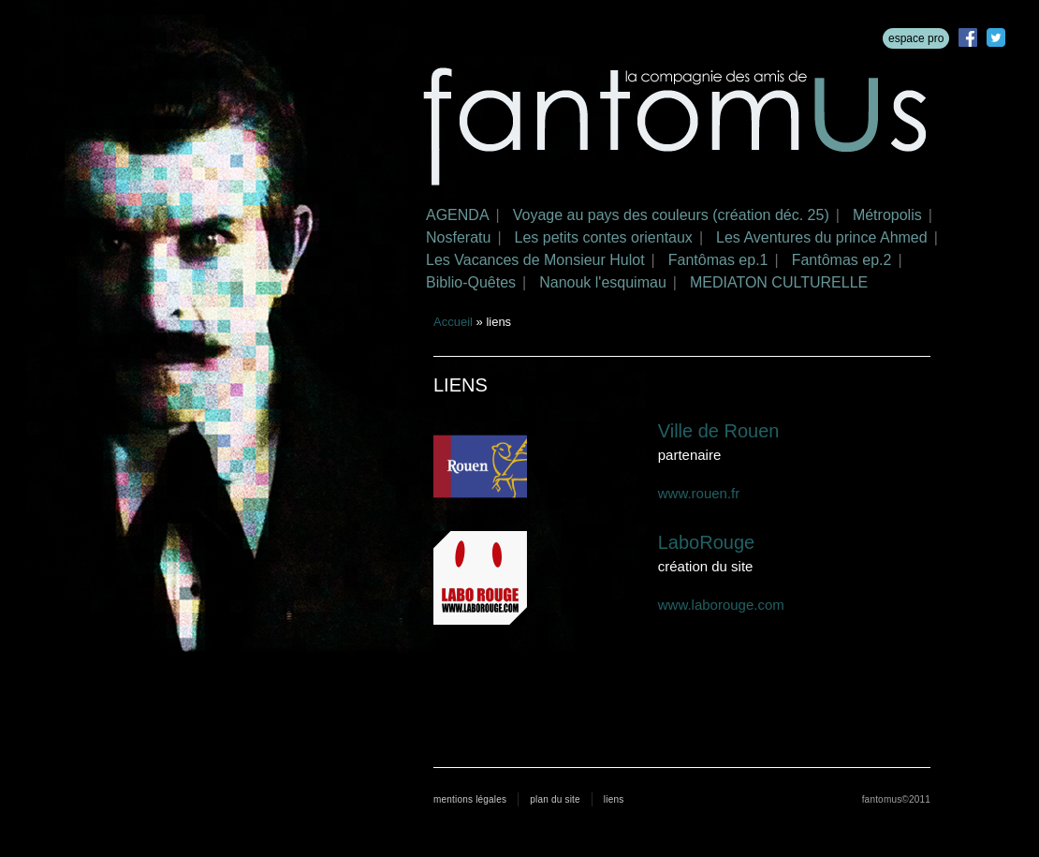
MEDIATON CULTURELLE (779, 282)
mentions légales (469, 799)
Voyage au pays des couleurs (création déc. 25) (671, 215)
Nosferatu (458, 237)
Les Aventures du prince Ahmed (822, 237)
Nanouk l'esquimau (602, 282)
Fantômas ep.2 (842, 260)
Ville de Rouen (719, 431)
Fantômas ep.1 (718, 260)
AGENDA (458, 215)
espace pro (916, 38)
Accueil (453, 322)
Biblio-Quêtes (471, 282)
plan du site (555, 799)
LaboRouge (706, 542)
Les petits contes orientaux (604, 237)
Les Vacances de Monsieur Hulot (535, 260)
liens (614, 799)
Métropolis (887, 215)
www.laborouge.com (721, 605)
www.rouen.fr (699, 493)
